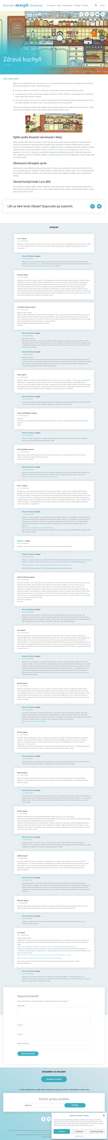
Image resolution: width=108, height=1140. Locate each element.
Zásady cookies (79, 1136)
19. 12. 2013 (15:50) (27, 612)
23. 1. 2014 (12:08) (27, 793)
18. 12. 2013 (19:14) (27, 557)
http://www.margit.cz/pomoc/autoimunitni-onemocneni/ (40, 477)
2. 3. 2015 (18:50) (27, 918)
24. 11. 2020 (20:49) (23, 935)
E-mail (20, 1034)
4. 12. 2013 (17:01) (22, 310)
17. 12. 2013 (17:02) (27, 469)
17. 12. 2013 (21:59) (27, 514)
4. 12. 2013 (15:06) (22, 277)
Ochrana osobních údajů (49, 1132)
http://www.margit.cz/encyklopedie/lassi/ (40, 528)
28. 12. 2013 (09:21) (27, 659)
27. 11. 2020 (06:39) (27, 974)
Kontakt (85, 5)
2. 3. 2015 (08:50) (22, 903)
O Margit (77, 5)
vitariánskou (26, 152)
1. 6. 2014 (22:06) (22, 858)
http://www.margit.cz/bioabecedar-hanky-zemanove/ (38, 266)
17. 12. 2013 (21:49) (23, 488)
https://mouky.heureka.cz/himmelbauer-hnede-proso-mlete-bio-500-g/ (39, 958)
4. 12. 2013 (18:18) (27, 336)
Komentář (21, 1006)
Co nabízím (51, 5)
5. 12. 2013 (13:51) (27, 435)
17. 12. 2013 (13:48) (23, 452)
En (101, 5)
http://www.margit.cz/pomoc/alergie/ (34, 721)
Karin (19, 239)
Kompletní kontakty (54, 1079)
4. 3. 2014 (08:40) (22, 813)
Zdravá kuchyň (48, 83)
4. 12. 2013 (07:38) (27, 259)
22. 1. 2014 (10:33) (27, 759)
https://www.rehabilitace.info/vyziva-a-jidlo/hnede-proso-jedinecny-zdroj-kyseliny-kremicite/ (46, 946)
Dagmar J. (21, 541)
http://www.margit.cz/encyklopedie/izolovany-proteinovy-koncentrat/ (49, 565)
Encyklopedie (67, 5)
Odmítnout (79, 1131)
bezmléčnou (61, 150)
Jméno (20, 1025)
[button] (104, 1116)
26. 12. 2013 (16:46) (23, 633)
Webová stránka (23, 1043)
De (104, 5)
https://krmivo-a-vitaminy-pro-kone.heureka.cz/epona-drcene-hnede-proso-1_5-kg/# (44, 955)
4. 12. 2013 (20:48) (22, 377)
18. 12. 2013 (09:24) (23, 543)
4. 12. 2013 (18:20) (27, 354)
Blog (59, 5)
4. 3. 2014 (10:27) (27, 839)
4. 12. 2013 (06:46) (22, 241)
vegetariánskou (84, 150)
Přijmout (62, 1131)
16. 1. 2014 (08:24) (22, 686)
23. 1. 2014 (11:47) (22, 775)
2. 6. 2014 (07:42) (27, 880)
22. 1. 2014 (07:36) (22, 735)
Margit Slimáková (28, 256)
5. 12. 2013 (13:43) (22, 415)
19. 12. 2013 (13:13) (23, 580)
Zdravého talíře (35, 100)
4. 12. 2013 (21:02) (27, 399)
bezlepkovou (52, 150)
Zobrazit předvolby (96, 1131)
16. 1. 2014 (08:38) (27, 710)
